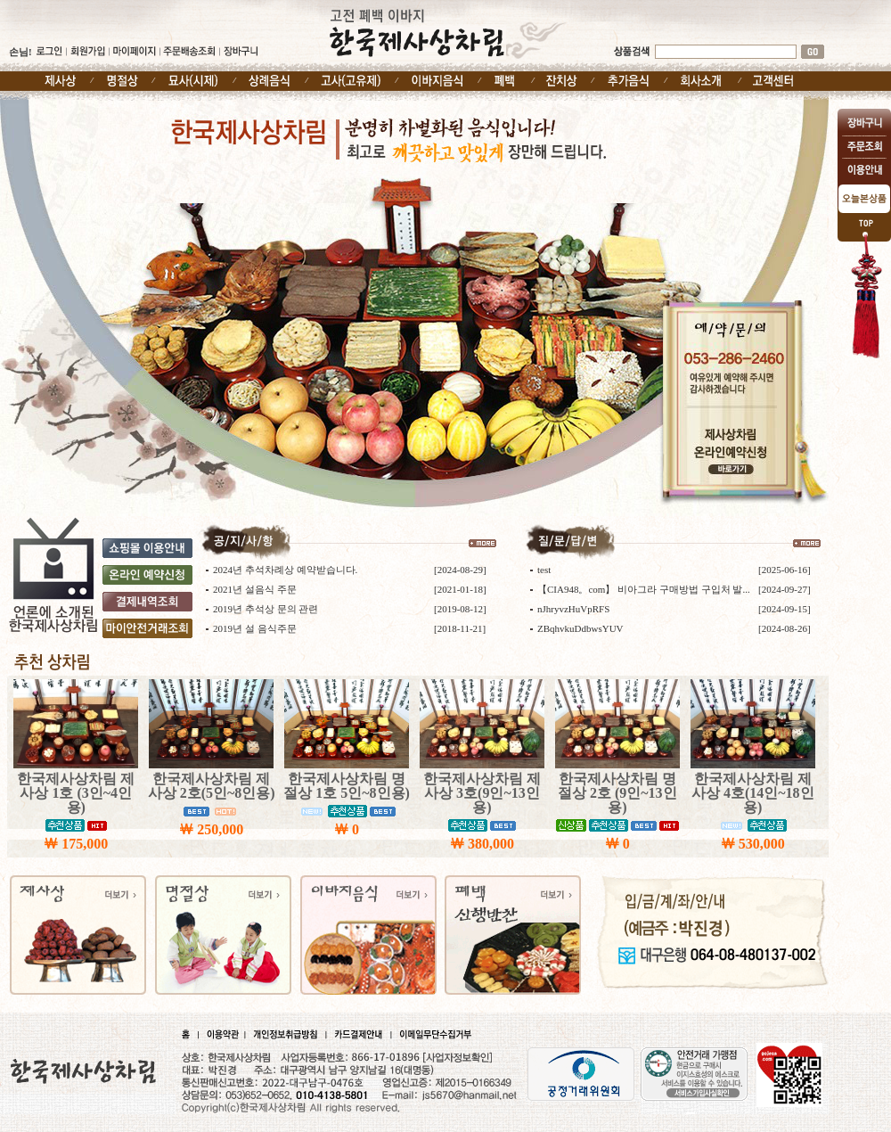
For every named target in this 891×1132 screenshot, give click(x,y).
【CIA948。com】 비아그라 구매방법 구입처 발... (643, 589)
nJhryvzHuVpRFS (573, 608)
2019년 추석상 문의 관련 (265, 608)
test (544, 569)
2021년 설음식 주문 (255, 589)
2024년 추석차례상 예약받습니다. (285, 569)
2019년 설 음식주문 (255, 628)
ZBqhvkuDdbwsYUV (580, 628)
